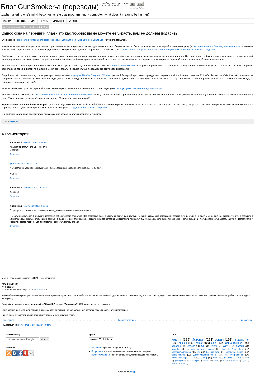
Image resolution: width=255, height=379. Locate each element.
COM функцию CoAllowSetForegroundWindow (138, 88)
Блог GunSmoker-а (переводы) (51, 7)
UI (17, 121)
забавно (176, 346)
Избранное (96, 348)
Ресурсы (44, 21)
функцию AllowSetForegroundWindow (90, 75)
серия (219, 339)
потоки (240, 346)
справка (206, 361)
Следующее (8, 320)
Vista (239, 358)
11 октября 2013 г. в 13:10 (35, 206)
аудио (244, 361)
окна (213, 342)
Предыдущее (246, 320)
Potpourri (234, 361)
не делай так (241, 339)
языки (183, 364)
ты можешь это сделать (199, 349)
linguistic (228, 358)
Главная (7, 21)
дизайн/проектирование (204, 355)
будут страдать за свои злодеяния (90, 107)
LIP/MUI (217, 361)
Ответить (14, 154)
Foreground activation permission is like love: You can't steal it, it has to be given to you (59, 40)
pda (12, 163)
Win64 (216, 358)
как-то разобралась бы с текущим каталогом (216, 46)
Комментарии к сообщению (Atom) (34, 325)
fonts (247, 358)
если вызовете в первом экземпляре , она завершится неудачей (168, 49)
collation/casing (179, 358)
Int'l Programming (234, 355)
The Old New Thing (232, 349)
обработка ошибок (234, 352)
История (198, 339)
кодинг (12, 121)
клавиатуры (193, 361)
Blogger (132, 372)
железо (191, 346)
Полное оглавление (100, 355)
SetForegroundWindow (123, 65)
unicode (175, 349)
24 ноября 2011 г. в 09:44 (35, 187)
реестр (204, 358)
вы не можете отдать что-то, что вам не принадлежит (63, 94)
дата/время (180, 361)
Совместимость (234, 342)
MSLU (225, 361)
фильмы (175, 364)
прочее (183, 342)
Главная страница (127, 320)
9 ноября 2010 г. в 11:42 (34, 142)
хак (198, 352)
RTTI (193, 358)
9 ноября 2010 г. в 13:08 (26, 163)
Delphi (213, 346)
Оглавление (58, 21)
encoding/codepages (181, 352)
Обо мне (73, 21)
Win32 (199, 342)
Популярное (97, 351)
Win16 (226, 346)
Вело (33, 21)
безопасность (212, 352)
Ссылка (38, 289)
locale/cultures (178, 355)
